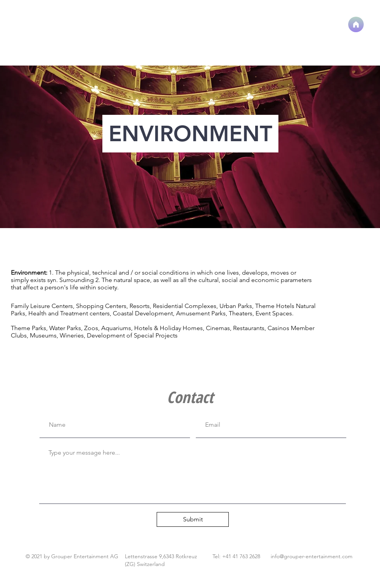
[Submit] (193, 519)
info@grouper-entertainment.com (311, 556)
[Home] (356, 24)
